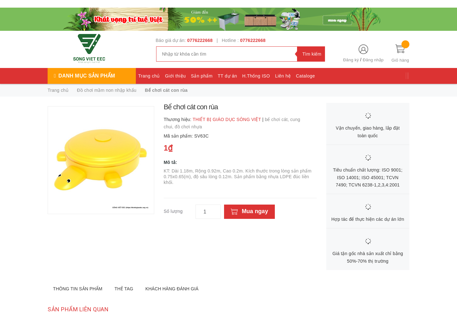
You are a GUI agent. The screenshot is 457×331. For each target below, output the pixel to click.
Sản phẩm (202, 75)
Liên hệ (283, 75)
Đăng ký (351, 59)
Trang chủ (149, 75)
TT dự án (227, 75)
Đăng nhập (373, 59)
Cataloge (305, 75)
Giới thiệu (175, 75)
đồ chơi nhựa (188, 126)
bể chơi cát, (277, 119)
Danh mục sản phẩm (86, 75)
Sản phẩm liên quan (78, 309)
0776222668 (200, 40)
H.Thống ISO (256, 75)
